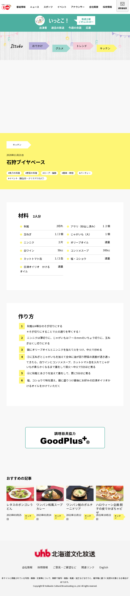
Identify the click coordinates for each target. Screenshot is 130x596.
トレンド (81, 46)
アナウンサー (78, 6)
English (103, 567)
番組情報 (21, 6)
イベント (61, 6)
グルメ (59, 48)
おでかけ (37, 46)
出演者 (43, 28)
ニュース (34, 6)
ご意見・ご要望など (64, 567)
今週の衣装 (75, 28)
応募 (88, 28)
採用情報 (107, 6)
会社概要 (93, 6)
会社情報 (27, 567)
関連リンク (87, 567)
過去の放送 (57, 28)
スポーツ (48, 6)
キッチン (105, 48)
